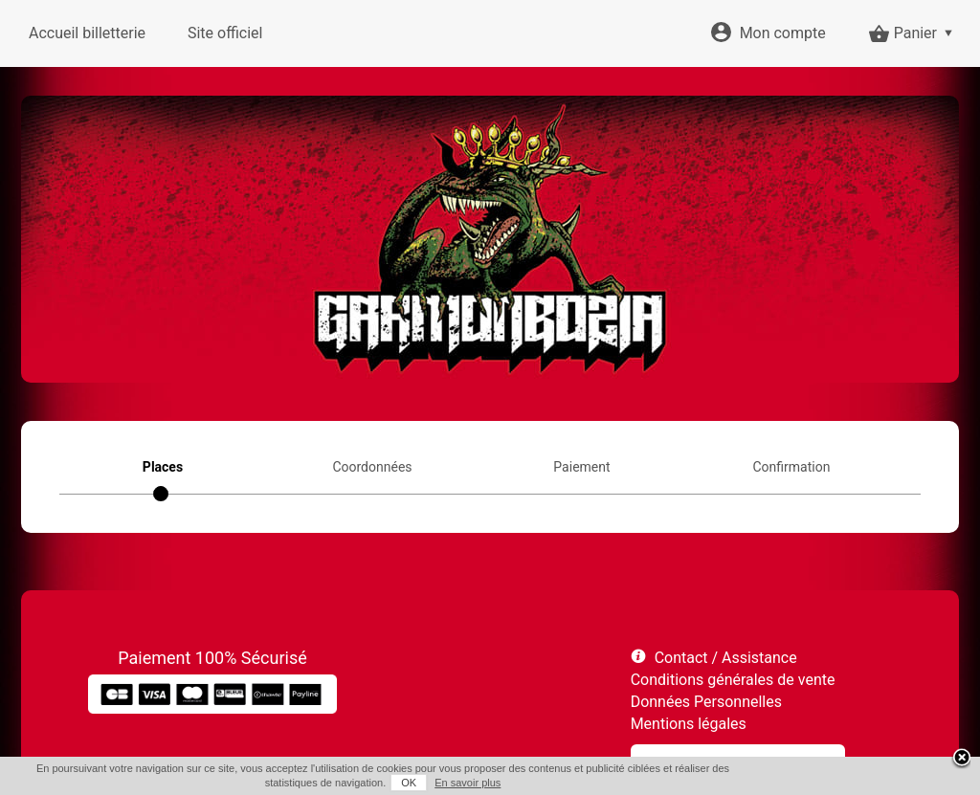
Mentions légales (688, 724)
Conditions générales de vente (733, 680)
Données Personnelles (706, 702)
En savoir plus (467, 782)
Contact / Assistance (726, 658)
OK (408, 782)
